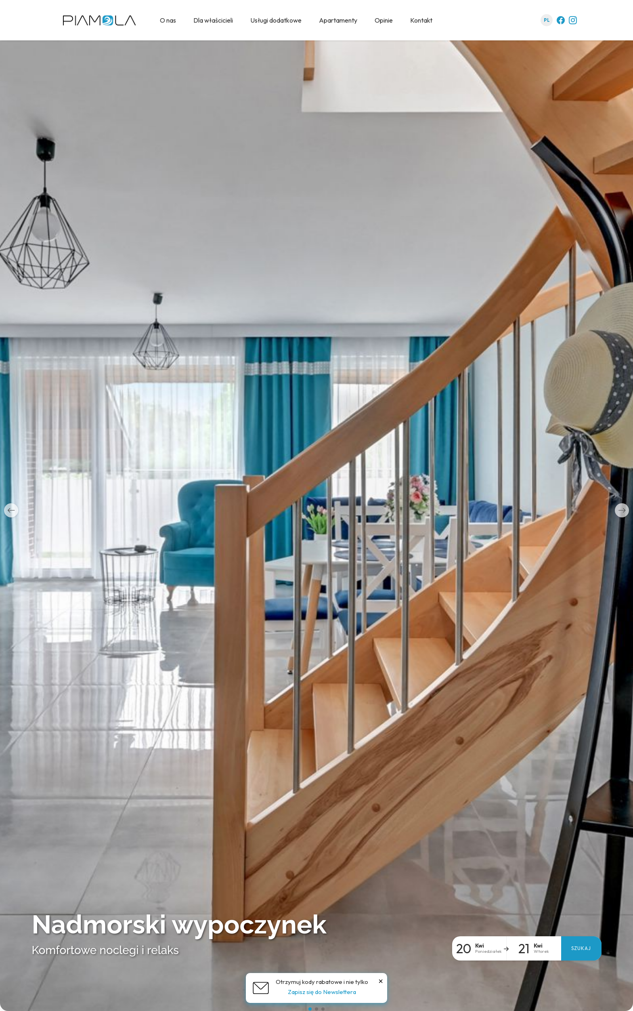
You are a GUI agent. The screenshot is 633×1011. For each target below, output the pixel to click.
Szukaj (581, 948)
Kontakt (421, 20)
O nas (168, 20)
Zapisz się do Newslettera (322, 992)
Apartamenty (338, 20)
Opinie (384, 20)
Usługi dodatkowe (276, 20)
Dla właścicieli (213, 20)
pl (547, 20)
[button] (11, 510)
